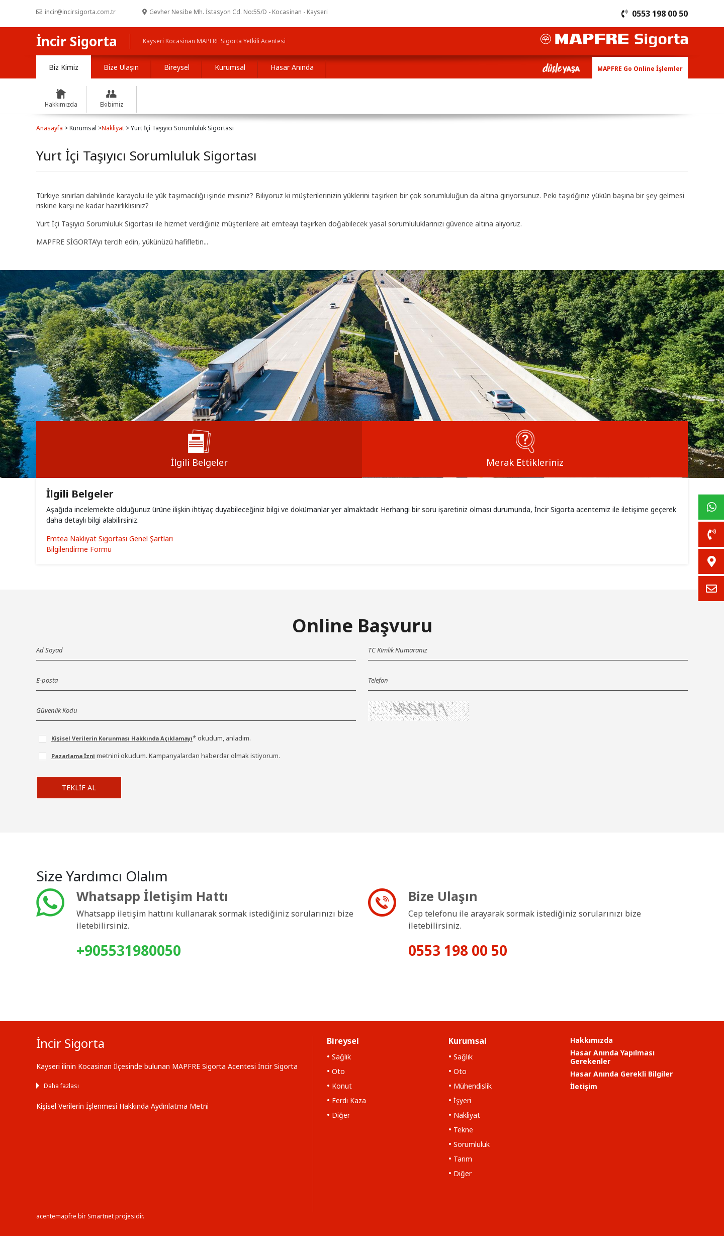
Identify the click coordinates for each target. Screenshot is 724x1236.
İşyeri (462, 1100)
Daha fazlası (61, 1086)
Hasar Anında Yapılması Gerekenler (612, 1057)
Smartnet (100, 1216)
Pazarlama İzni (73, 756)
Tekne (463, 1129)
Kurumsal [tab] (230, 67)
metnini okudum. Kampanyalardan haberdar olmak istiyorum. (165, 755)
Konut (342, 1086)
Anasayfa (49, 128)
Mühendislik (473, 1086)
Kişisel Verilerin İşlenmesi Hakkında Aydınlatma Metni (122, 1106)
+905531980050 (128, 950)
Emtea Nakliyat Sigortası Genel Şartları (109, 538)
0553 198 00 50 (457, 950)
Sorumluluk (472, 1144)
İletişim (583, 1086)
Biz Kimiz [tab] (63, 67)
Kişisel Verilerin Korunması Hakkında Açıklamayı (122, 738)
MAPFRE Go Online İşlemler (640, 68)
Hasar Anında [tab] (292, 67)
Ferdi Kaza (349, 1100)
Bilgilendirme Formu (79, 549)
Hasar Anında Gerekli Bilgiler (621, 1074)
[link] (711, 507)
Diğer (341, 1115)
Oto (338, 1071)
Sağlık (341, 1056)
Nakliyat (113, 128)
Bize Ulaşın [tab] (121, 67)
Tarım (463, 1159)
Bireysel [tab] (177, 67)
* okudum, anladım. (151, 738)
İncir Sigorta (76, 41)
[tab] (199, 449)
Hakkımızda (591, 1040)
